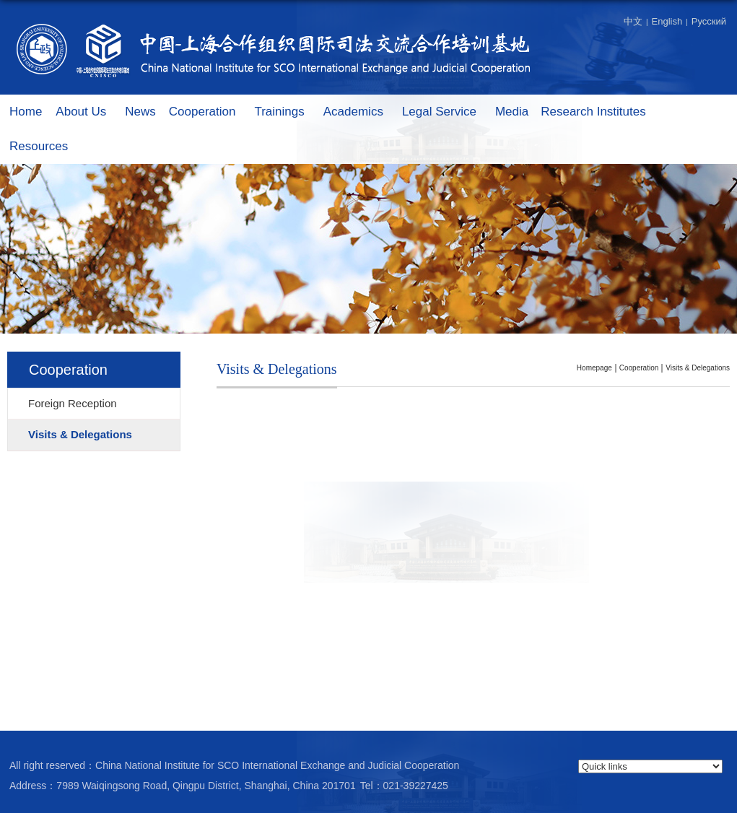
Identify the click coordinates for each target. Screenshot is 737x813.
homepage (594, 368)
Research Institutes (600, 112)
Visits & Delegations (698, 368)
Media (511, 111)
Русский (709, 21)
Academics (360, 112)
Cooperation (209, 112)
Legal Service (446, 112)
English (667, 21)
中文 (633, 21)
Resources (45, 147)
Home (25, 111)
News (140, 111)
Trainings (286, 112)
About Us (88, 112)
